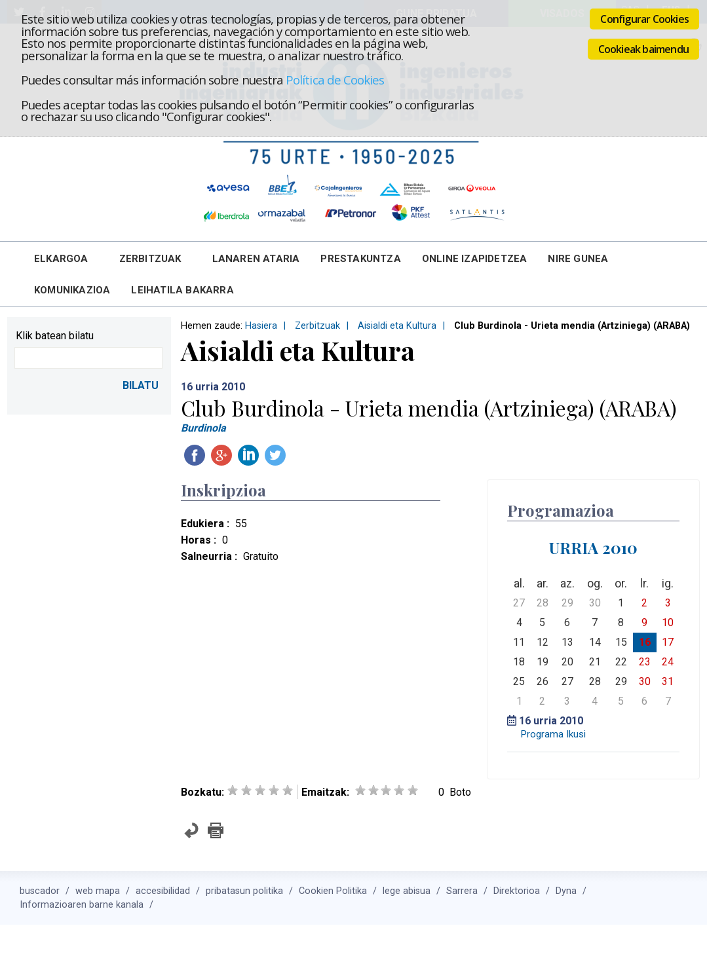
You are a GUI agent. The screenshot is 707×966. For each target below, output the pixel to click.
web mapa (97, 891)
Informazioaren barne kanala (81, 904)
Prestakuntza (360, 259)
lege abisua (406, 891)
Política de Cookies (335, 79)
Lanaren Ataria (256, 259)
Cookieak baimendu (643, 49)
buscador (40, 891)
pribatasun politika (244, 891)
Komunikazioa (72, 290)
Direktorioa (516, 891)
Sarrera (462, 891)
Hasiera (261, 325)
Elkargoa (61, 259)
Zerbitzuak (150, 259)
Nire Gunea (578, 259)
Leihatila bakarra (182, 290)
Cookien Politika (333, 891)
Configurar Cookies (644, 19)
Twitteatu (275, 455)
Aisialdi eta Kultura (397, 325)
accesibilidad (163, 891)
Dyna (566, 891)
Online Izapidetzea (474, 259)
